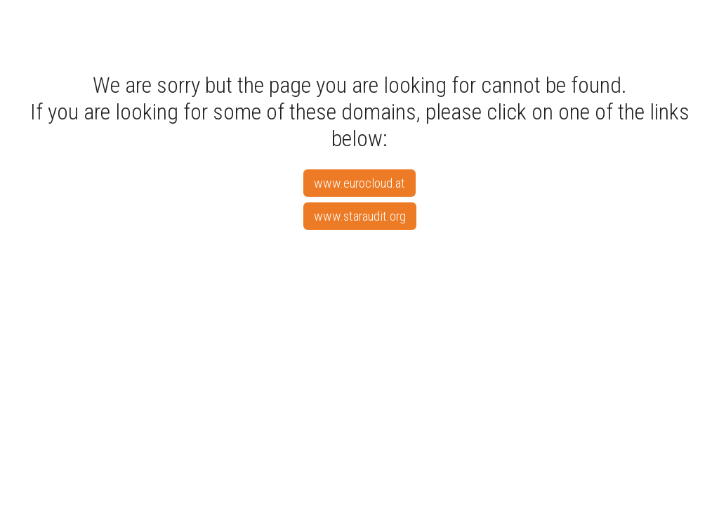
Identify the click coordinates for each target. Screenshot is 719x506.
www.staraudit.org (360, 216)
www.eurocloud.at (359, 183)
